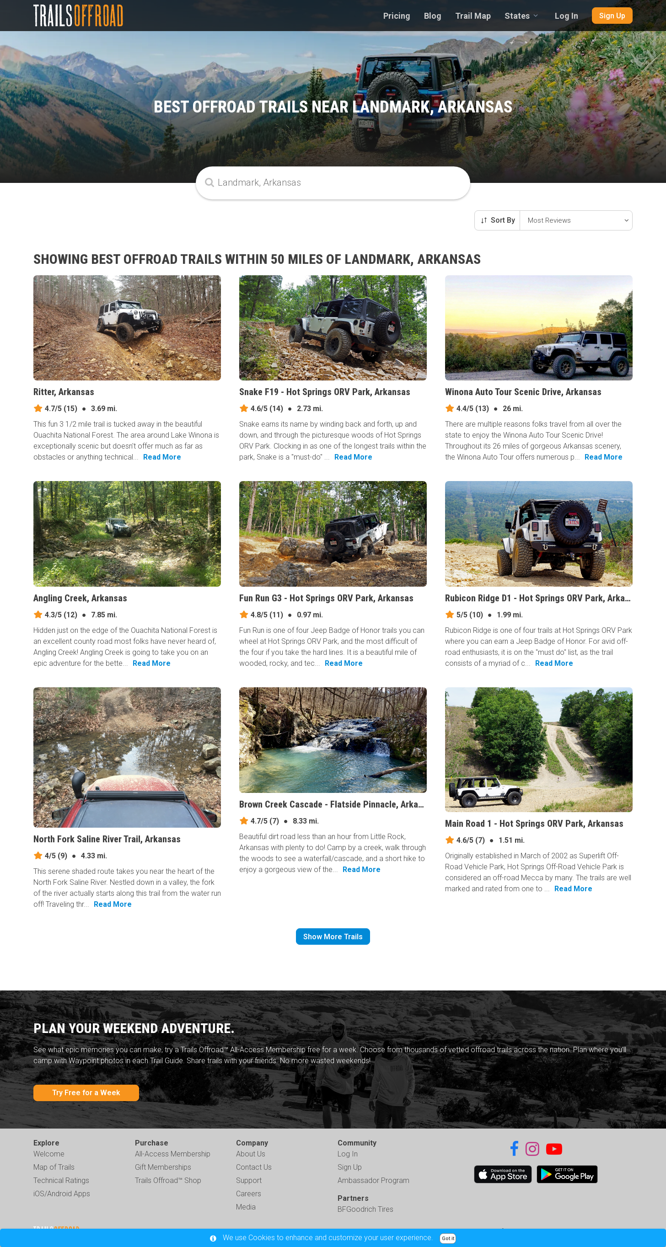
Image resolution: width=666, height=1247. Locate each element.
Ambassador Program (373, 1180)
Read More (162, 457)
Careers (248, 1193)
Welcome (48, 1154)
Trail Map (473, 16)
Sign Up (612, 15)
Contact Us (254, 1167)
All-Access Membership (172, 1154)
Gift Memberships (163, 1167)
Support (249, 1180)
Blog (432, 16)
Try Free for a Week (86, 1092)
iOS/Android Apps (61, 1193)
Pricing (396, 16)
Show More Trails (333, 936)
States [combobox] (517, 16)
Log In (566, 16)
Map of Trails (54, 1167)
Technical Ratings (61, 1180)
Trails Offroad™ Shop (168, 1180)
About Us (250, 1154)
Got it (448, 1239)
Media (246, 1207)
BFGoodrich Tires (365, 1209)
